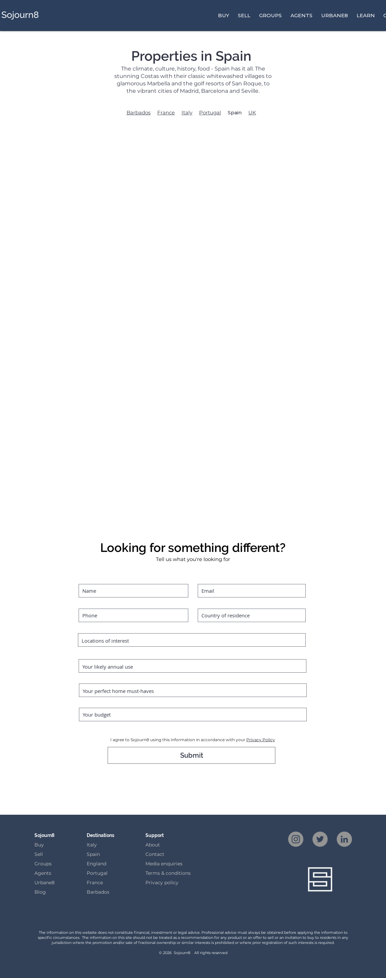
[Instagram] (295, 839)
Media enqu (159, 864)
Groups (43, 864)
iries (178, 864)
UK (252, 112)
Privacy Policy (260, 739)
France (166, 112)
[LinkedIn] (344, 839)
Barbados (138, 112)
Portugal (210, 112)
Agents (42, 873)
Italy (187, 112)
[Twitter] (320, 839)
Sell (38, 854)
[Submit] (191, 755)
